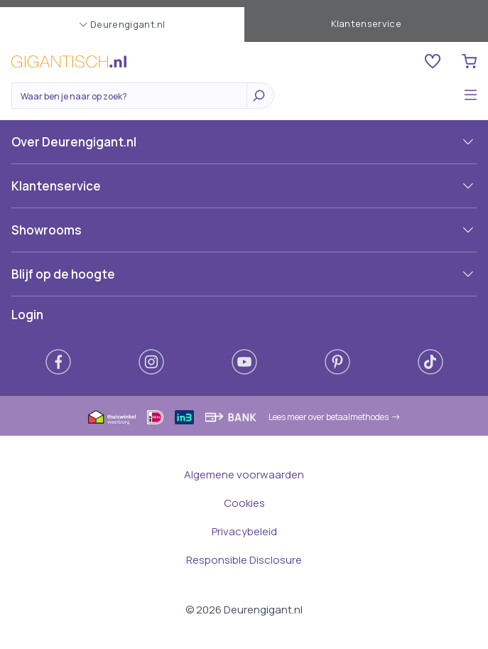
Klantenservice (366, 23)
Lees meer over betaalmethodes (334, 417)
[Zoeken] (132, 96)
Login (27, 314)
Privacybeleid (244, 531)
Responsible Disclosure (244, 559)
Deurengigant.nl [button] (122, 24)
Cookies (244, 502)
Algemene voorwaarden (244, 474)
